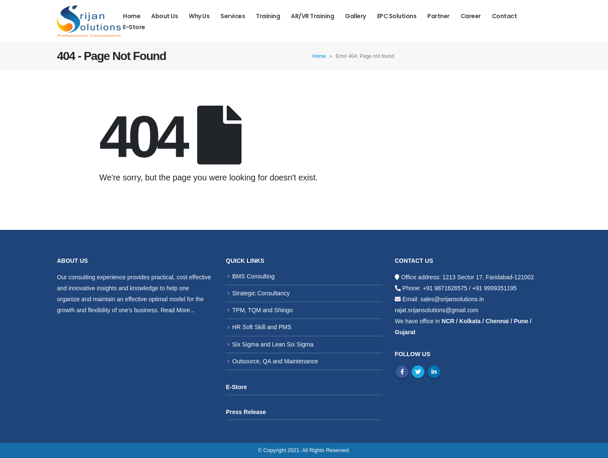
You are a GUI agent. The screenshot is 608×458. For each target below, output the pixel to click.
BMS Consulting (253, 276)
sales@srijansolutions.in (452, 299)
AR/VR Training (312, 16)
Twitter (418, 371)
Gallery (355, 16)
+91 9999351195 (494, 288)
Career (471, 16)
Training (268, 16)
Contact (504, 16)
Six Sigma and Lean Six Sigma (272, 344)
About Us (164, 16)
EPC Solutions (397, 16)
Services (232, 16)
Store (239, 387)
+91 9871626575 (445, 288)
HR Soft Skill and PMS (261, 327)
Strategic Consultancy (261, 293)
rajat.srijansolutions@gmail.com (436, 310)
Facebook (402, 371)
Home (131, 16)
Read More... (177, 310)
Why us (199, 16)
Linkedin (434, 371)
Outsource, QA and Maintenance (275, 361)
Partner (438, 16)
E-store (134, 27)
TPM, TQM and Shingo (262, 310)
